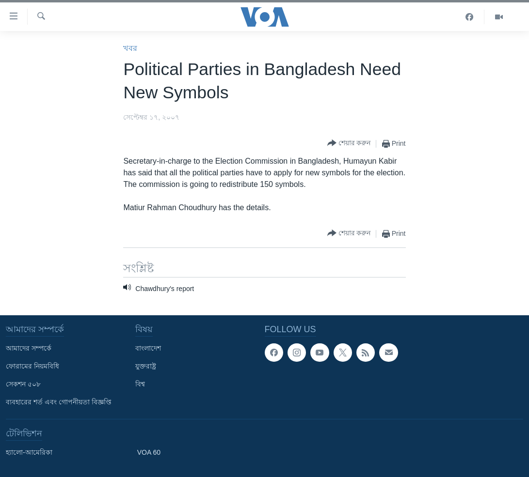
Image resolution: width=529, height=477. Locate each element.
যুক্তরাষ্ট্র (145, 366)
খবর (130, 48)
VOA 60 (148, 452)
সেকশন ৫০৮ (23, 384)
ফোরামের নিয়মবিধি (32, 366)
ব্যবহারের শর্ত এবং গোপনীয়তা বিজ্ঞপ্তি (59, 402)
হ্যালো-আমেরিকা (29, 452)
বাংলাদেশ (148, 348)
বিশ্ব (140, 384)
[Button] (349, 144)
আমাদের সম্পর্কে (28, 348)
